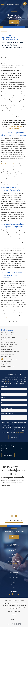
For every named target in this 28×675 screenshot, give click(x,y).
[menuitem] (14, 332)
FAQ (14, 587)
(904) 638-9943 (9, 381)
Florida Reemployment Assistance (10, 164)
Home (14, 570)
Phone (3, 397)
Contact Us (14, 585)
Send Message (14, 437)
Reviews (14, 582)
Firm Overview (14, 572)
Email (2, 403)
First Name (4, 386)
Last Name (4, 392)
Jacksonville (23, 112)
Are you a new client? (6, 408)
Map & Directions (13, 563)
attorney (10, 114)
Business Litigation (14, 577)
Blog (14, 580)
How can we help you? (7, 413)
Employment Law (14, 575)
